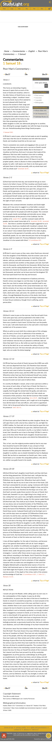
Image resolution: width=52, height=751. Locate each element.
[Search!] (46, 86)
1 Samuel (22, 54)
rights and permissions (38, 727)
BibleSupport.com (18, 698)
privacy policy (21, 727)
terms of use (8, 727)
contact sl (17, 730)
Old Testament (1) (41, 114)
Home (6, 51)
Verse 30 (6, 585)
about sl (26, 730)
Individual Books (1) (41, 117)
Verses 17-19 (8, 416)
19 (44, 74)
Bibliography (39, 102)
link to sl (35, 730)
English (31, 51)
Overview (38, 98)
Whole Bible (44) (40, 110)
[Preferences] (49, 8)
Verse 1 (6, 80)
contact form (35, 735)
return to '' (41, 173)
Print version (39, 95)
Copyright (38, 100)
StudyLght (12, 4)
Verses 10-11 (8, 311)
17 (7, 74)
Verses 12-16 (8, 359)
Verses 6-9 (7, 249)
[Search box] (39, 86)
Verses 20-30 (8, 469)
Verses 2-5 (7, 177)
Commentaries (18, 51)
